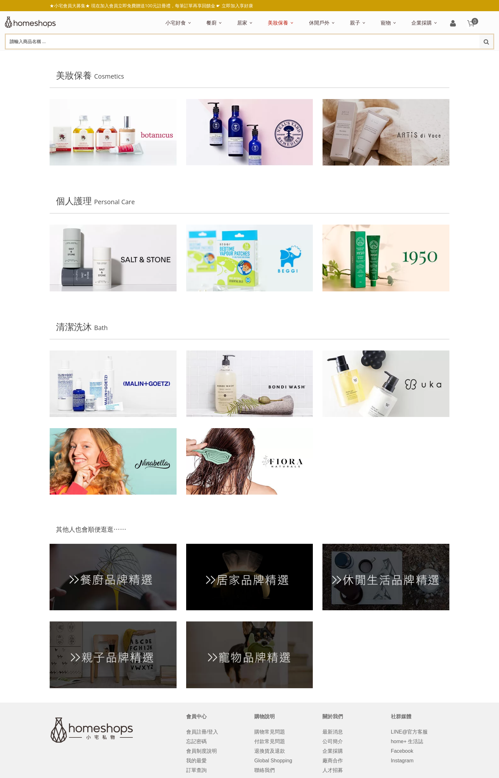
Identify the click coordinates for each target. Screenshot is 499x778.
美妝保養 (278, 22)
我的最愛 (196, 762)
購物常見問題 (269, 733)
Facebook (402, 752)
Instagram (402, 762)
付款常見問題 (269, 742)
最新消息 (332, 733)
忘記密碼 (196, 742)
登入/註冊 (453, 23)
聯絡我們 (264, 771)
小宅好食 (175, 22)
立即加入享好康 (237, 6)
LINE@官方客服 (409, 733)
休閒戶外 (319, 22)
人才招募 (332, 771)
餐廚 (211, 22)
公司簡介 (332, 742)
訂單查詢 (196, 771)
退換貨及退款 (269, 752)
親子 (355, 22)
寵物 (386, 22)
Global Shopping (273, 762)
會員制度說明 (201, 752)
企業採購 (421, 22)
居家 (242, 22)
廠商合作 (332, 762)
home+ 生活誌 (407, 742)
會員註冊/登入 (202, 733)
